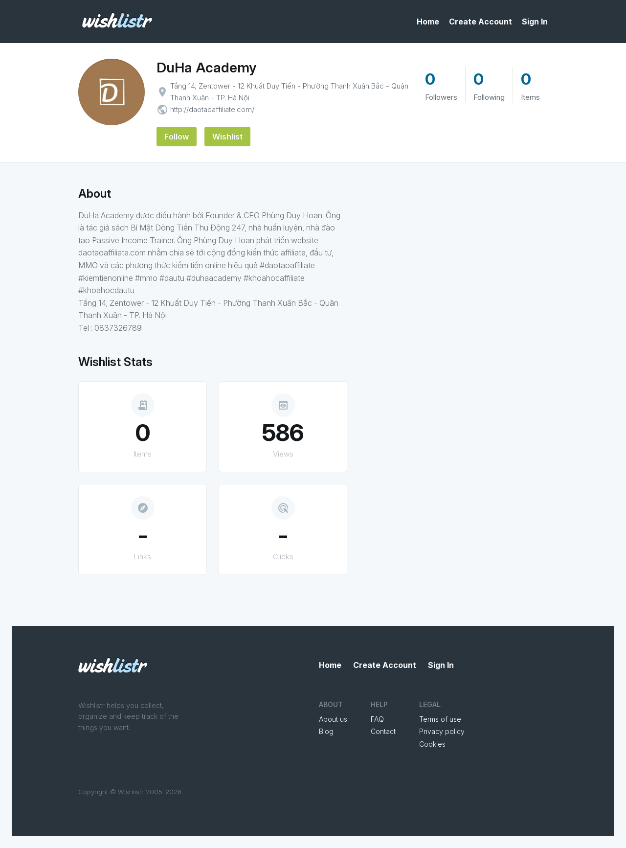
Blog (326, 731)
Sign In (535, 21)
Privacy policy (442, 731)
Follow (176, 136)
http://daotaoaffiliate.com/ (212, 109)
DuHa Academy (206, 67)
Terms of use (440, 719)
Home (428, 21)
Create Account (480, 21)
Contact (383, 731)
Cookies (432, 744)
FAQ (377, 719)
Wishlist (227, 136)
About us (333, 719)
